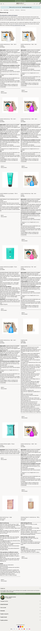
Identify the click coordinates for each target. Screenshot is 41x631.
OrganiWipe (23, 406)
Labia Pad (38, 365)
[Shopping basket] (39, 4)
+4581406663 (8, 598)
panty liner (31, 365)
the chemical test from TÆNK (18, 25)
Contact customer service (20, 593)
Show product (4, 93)
